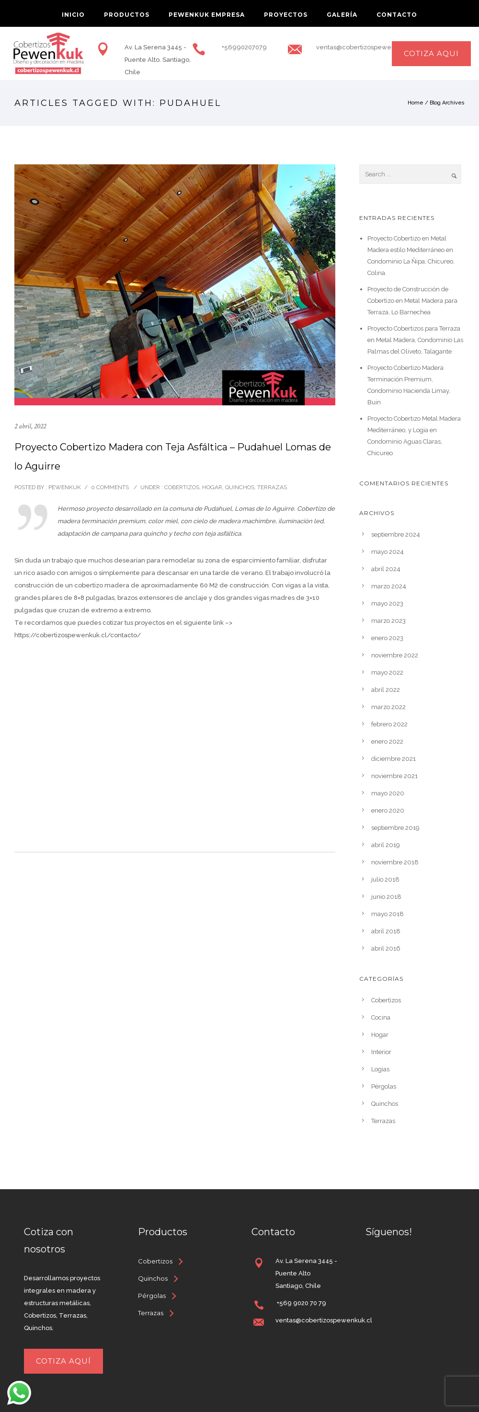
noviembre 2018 (395, 862)
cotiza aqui (431, 53)
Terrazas (272, 487)
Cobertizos (181, 487)
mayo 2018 (387, 914)
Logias (380, 1069)
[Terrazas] (155, 1313)
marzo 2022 (388, 707)
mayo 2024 (387, 551)
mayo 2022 (387, 672)
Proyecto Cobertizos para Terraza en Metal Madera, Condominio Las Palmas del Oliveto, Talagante (415, 340)
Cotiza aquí (63, 1361)
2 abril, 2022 (30, 426)
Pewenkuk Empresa (207, 14)
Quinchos (239, 487)
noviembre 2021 (394, 776)
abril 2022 (385, 689)
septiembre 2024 (395, 534)
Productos (126, 14)
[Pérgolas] (156, 1295)
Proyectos (286, 14)
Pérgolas (383, 1086)
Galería (342, 14)
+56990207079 (243, 47)
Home (415, 103)
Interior (381, 1052)
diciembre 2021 (393, 758)
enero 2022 (387, 741)
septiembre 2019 (395, 827)
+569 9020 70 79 (300, 1303)
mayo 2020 (387, 793)
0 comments (110, 487)
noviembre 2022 (394, 655)
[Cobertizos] (160, 1261)
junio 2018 (386, 896)
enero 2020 (387, 810)
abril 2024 (385, 569)
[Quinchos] (157, 1278)
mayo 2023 (387, 603)
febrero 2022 (389, 724)
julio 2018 (385, 879)
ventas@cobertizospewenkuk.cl (364, 47)
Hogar (212, 487)
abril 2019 (385, 845)
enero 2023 (387, 638)
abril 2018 (385, 931)
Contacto (396, 14)
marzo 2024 (388, 586)
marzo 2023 (388, 620)
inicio (73, 14)
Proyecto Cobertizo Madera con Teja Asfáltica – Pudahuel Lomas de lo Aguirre (172, 456)
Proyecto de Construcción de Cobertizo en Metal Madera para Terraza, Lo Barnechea (412, 301)
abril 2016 (385, 948)
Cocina (380, 1017)
